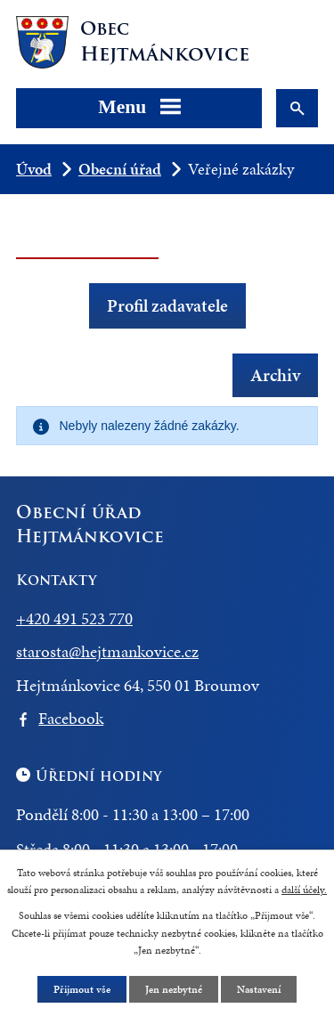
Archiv (275, 374)
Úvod (34, 169)
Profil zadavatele (167, 306)
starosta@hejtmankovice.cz (107, 651)
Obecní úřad (119, 169)
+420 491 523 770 (74, 618)
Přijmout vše (81, 989)
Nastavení (259, 989)
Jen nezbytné (173, 989)
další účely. (304, 889)
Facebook (70, 718)
